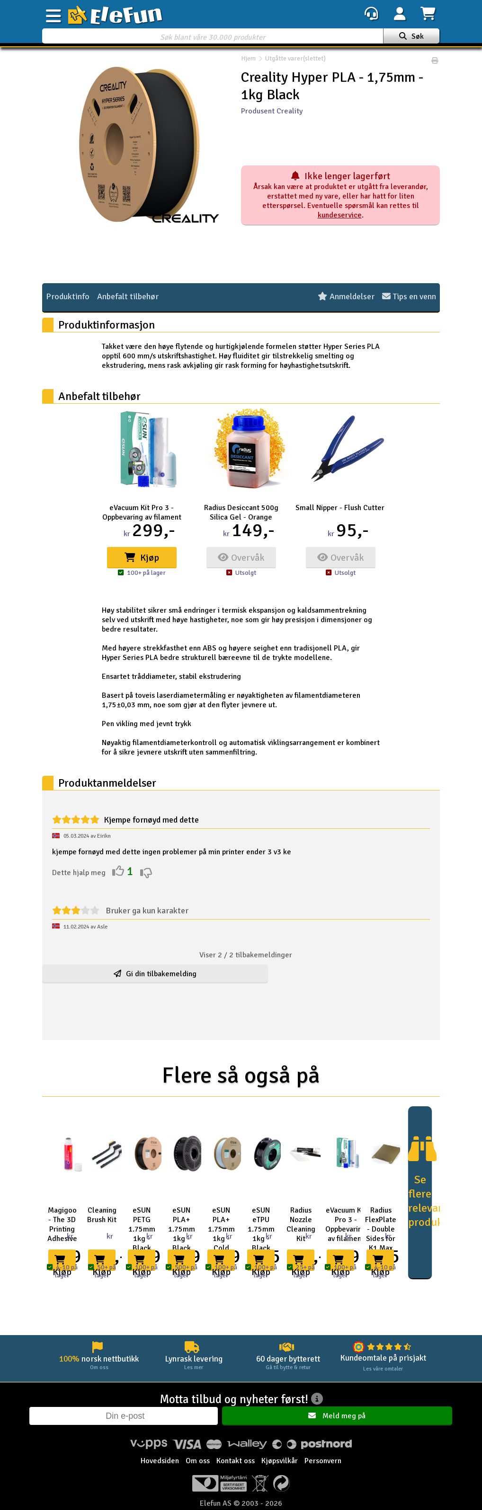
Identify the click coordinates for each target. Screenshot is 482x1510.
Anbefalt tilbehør (128, 297)
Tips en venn (409, 297)
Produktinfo (67, 297)
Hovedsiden (160, 1461)
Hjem (248, 61)
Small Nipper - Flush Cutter (339, 507)
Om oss (198, 1461)
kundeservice (340, 215)
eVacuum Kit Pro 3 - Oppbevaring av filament (141, 512)
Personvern (322, 1461)
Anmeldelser (346, 297)
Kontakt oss (235, 1461)
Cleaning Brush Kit (101, 1215)
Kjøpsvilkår (279, 1461)
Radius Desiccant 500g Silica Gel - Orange (241, 512)
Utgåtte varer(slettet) (291, 61)
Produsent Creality (272, 111)
